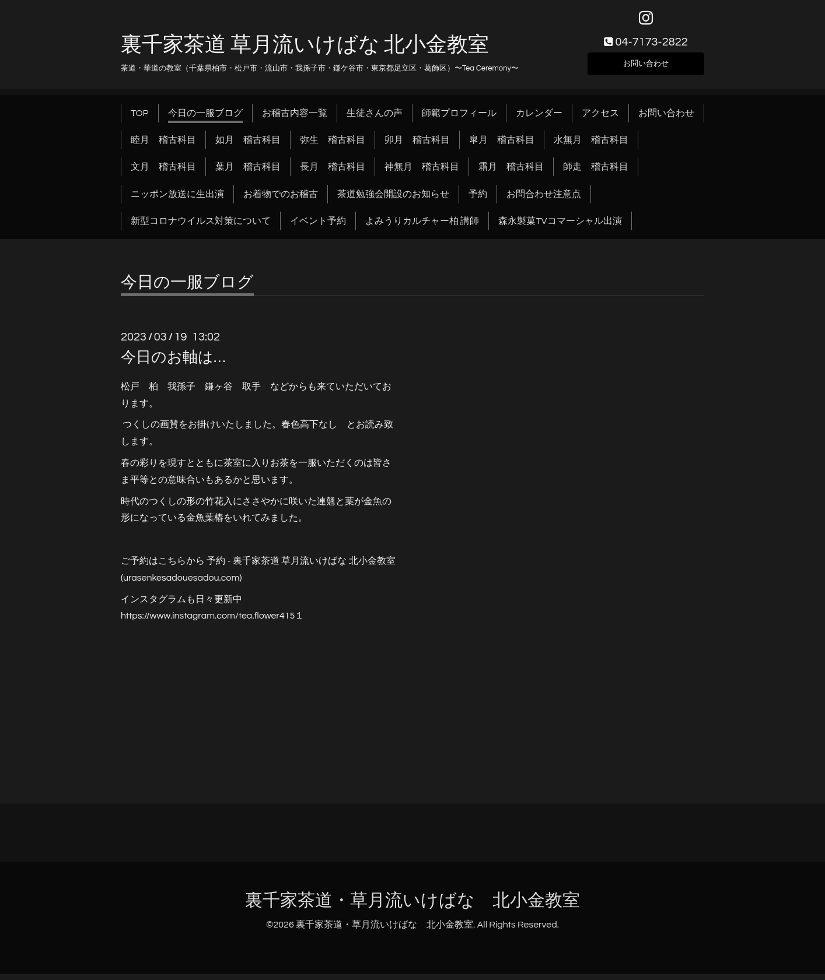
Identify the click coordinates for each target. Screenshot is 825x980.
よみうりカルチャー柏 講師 (422, 227)
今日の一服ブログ (205, 119)
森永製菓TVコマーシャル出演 (559, 227)
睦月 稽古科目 (163, 145)
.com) (230, 583)
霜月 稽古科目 (511, 173)
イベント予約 (318, 227)
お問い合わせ (646, 67)
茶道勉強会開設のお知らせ (393, 200)
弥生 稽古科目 (332, 145)
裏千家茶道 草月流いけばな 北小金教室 (305, 51)
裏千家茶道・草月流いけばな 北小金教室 (412, 906)
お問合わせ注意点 (543, 200)
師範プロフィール (459, 119)
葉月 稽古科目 (248, 173)
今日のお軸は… (173, 363)
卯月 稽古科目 (417, 145)
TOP (140, 119)
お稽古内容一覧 (294, 119)
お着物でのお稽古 (280, 200)
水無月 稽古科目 (591, 145)
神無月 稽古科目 (421, 173)
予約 (478, 200)
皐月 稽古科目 (501, 145)
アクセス (600, 119)
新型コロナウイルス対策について (201, 227)
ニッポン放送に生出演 (177, 200)
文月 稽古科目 (163, 173)
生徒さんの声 (375, 119)
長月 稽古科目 (332, 173)
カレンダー (539, 119)
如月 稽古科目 (248, 145)
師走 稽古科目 (595, 173)
